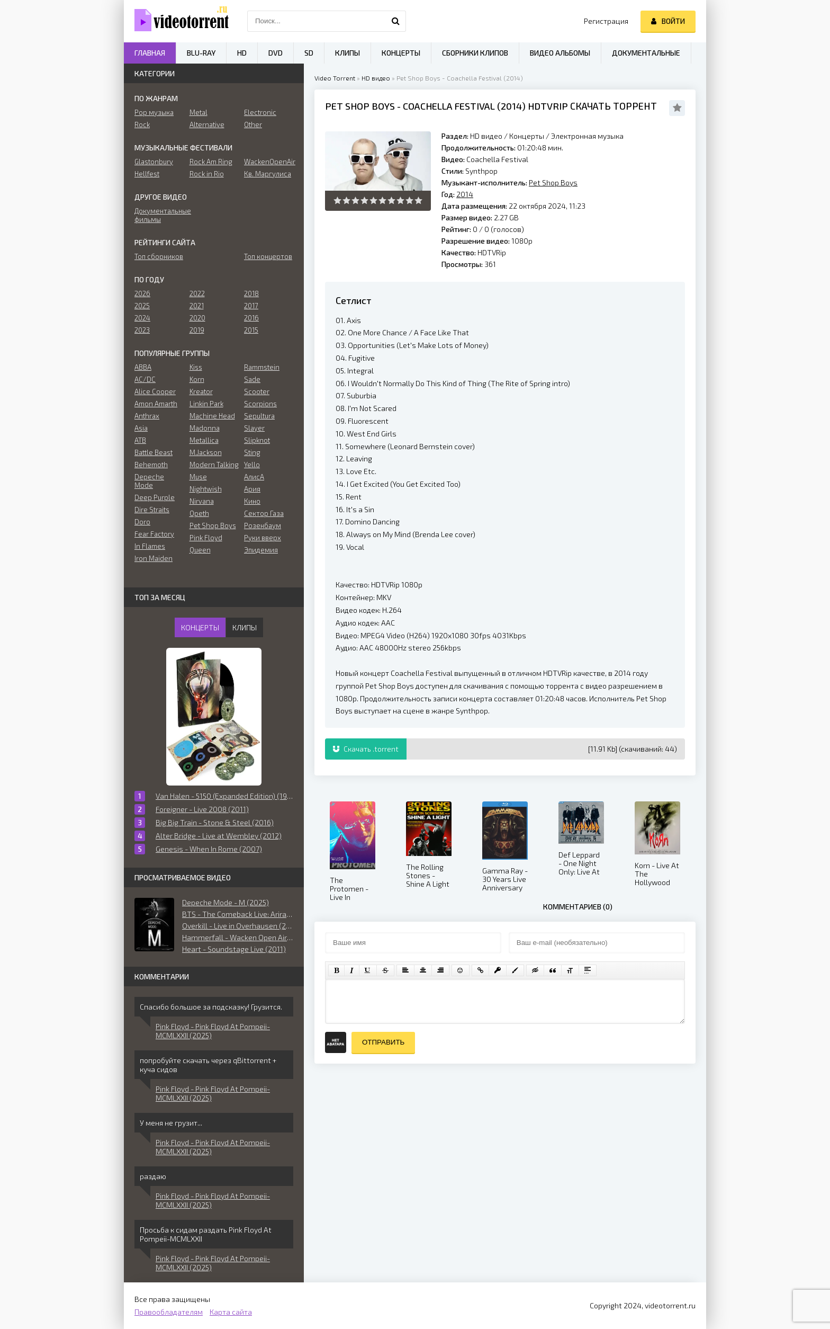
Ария (252, 489)
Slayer (254, 428)
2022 (197, 293)
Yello (252, 464)
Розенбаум (262, 525)
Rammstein (261, 367)
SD (308, 52)
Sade (252, 379)
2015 (251, 330)
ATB (140, 440)
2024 (142, 318)
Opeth (199, 513)
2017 (251, 305)
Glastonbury (153, 161)
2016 (251, 318)
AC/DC (145, 379)
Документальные (646, 52)
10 (418, 200)
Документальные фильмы (159, 215)
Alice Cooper (155, 391)
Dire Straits (151, 509)
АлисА (254, 476)
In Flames (149, 546)
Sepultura (259, 416)
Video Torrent (334, 78)
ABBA (142, 367)
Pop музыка (154, 112)
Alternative (207, 124)
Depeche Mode (149, 480)
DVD (275, 52)
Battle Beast (153, 452)
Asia (141, 428)
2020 (197, 318)
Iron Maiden (153, 558)
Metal (199, 112)
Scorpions (260, 403)
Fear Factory (154, 534)
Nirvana (202, 501)
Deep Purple (154, 497)
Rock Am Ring (211, 161)
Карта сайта (231, 1311)
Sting (252, 452)
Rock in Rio (207, 174)
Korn (197, 379)
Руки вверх (262, 537)
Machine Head (212, 416)
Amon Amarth (155, 403)
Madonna (205, 428)
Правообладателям (168, 1311)
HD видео (376, 78)
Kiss (196, 367)
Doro (142, 522)
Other (253, 124)
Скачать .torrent (366, 748)
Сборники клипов (475, 52)
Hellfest (146, 174)
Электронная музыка (587, 135)
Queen (200, 550)
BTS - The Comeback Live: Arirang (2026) (237, 913)
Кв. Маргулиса (267, 174)
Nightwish (206, 489)
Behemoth (151, 464)
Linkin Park (206, 403)
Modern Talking (214, 464)
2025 (142, 305)
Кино (252, 501)
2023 (142, 330)
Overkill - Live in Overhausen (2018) (237, 925)
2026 (142, 293)
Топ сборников (158, 256)
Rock (142, 124)
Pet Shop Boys (360, 106)
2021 (197, 305)
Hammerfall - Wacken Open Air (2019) (237, 937)
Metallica (204, 440)
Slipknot (257, 440)
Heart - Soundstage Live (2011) (234, 948)
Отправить (383, 1042)
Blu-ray (201, 52)
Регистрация (606, 20)
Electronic (260, 112)
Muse (198, 476)
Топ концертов (268, 256)
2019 (197, 330)
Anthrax (146, 416)
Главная (149, 52)
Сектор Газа (264, 513)
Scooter (256, 391)
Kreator (201, 391)
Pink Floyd (206, 537)
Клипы (347, 52)
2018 (251, 293)
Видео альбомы (560, 52)
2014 (511, 106)
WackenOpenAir (268, 161)
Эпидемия (261, 550)
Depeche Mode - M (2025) (225, 902)
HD (242, 52)
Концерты (526, 135)
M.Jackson (206, 452)
